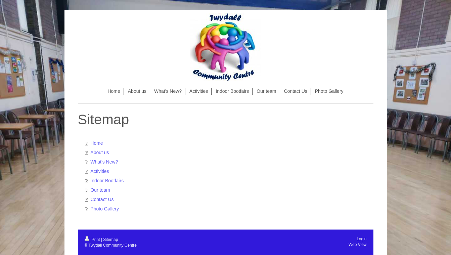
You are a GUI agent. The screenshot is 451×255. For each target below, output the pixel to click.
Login (361, 239)
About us (99, 152)
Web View (358, 244)
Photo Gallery (104, 208)
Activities (99, 171)
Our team (100, 190)
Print (93, 239)
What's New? (104, 162)
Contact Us (102, 199)
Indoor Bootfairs (107, 180)
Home (96, 143)
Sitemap (110, 239)
